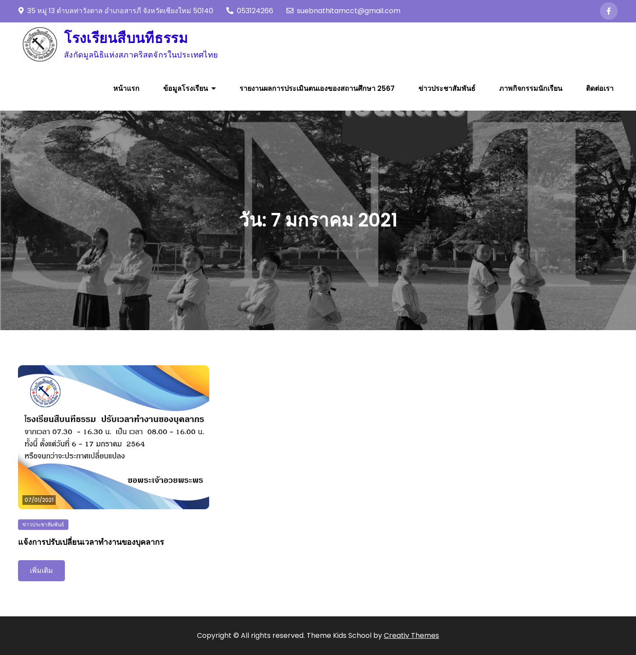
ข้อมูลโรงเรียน (185, 88)
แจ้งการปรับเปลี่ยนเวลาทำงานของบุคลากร (91, 541)
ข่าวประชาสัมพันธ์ (446, 88)
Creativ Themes (411, 635)
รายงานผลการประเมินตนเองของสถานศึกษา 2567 (317, 88)
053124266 (249, 11)
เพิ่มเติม (41, 570)
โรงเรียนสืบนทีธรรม (126, 38)
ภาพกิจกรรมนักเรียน (530, 88)
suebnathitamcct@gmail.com (343, 11)
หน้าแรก (126, 88)
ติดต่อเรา (600, 88)
